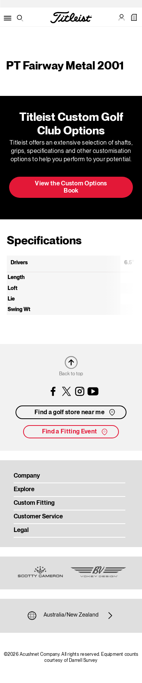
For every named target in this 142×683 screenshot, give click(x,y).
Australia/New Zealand (71, 615)
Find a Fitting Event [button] (75, 431)
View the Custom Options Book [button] (71, 187)
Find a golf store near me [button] (75, 412)
